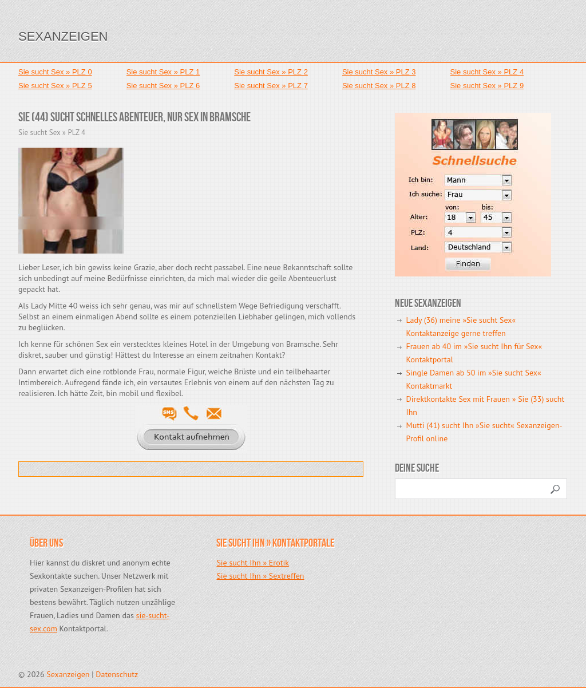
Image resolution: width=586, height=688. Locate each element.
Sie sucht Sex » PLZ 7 (271, 85)
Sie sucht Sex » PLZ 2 (271, 72)
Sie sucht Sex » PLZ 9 (487, 85)
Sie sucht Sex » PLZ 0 (55, 72)
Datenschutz (117, 674)
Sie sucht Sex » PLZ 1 (163, 72)
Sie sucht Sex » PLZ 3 (379, 72)
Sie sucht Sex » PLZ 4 (487, 72)
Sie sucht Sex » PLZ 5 (55, 85)
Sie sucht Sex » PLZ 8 (379, 85)
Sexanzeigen (63, 36)
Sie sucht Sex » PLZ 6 (163, 85)
